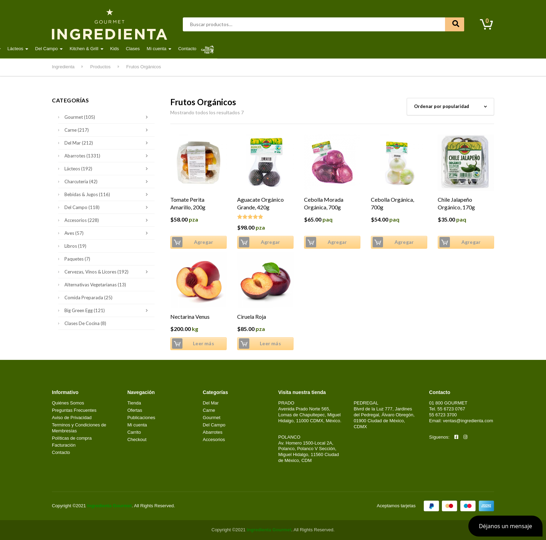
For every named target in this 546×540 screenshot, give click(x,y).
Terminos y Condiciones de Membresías (79, 427)
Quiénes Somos (68, 403)
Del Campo (271, 48)
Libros (75, 246)
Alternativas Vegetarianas (95, 284)
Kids (339, 48)
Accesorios (107, 220)
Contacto (413, 48)
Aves (135, 48)
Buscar (454, 24)
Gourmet (212, 48)
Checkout (137, 439)
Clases (358, 48)
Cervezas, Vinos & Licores (107, 272)
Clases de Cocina (85, 323)
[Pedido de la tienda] (450, 106)
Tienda (134, 403)
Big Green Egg (107, 310)
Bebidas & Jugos (107, 194)
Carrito (134, 432)
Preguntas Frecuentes (74, 410)
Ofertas (134, 410)
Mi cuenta (381, 48)
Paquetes (77, 259)
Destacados (74, 48)
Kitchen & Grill (309, 48)
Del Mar (184, 48)
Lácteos (241, 48)
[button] (505, 526)
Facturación (64, 445)
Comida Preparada (88, 297)
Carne (157, 48)
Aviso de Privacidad (72, 417)
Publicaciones (141, 417)
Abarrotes (108, 48)
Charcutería (107, 181)
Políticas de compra (72, 438)
